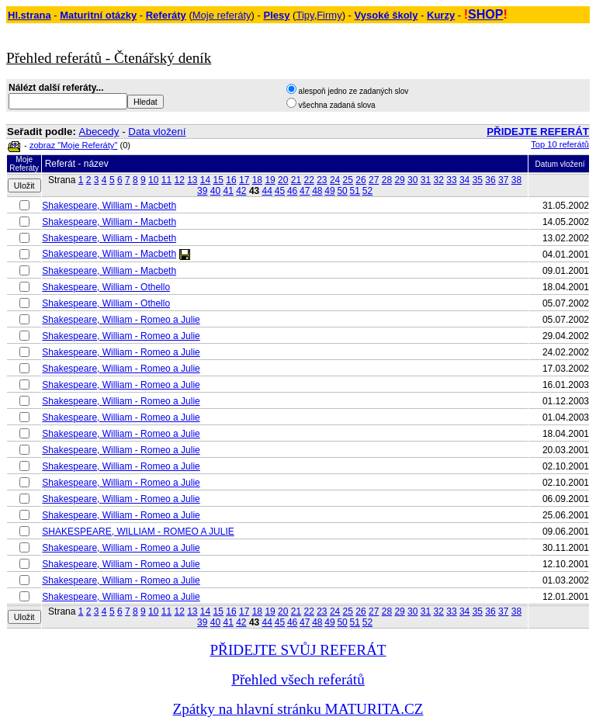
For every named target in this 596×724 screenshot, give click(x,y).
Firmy (329, 15)
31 (426, 180)
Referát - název (77, 163)
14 (205, 180)
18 (257, 180)
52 (367, 190)
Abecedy (99, 131)
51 (355, 190)
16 (231, 180)
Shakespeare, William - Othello (106, 287)
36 (490, 180)
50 (342, 190)
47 (305, 190)
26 (360, 180)
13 (192, 180)
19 (270, 180)
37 (503, 180)
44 (267, 190)
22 (308, 180)
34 (464, 180)
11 (166, 180)
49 (329, 190)
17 (244, 180)
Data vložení (156, 131)
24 (335, 180)
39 (202, 190)
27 (374, 180)
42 (241, 190)
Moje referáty (221, 15)
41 (228, 190)
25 (348, 180)
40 (215, 190)
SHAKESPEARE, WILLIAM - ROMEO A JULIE (138, 531)
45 (280, 190)
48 (317, 190)
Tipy (305, 15)
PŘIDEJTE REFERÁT (538, 131)
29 (399, 180)
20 (283, 180)
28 (387, 180)
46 (292, 190)
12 (179, 180)
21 (296, 180)
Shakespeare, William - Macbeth (109, 205)
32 (439, 180)
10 (153, 180)
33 (451, 180)
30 (412, 180)
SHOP (485, 14)
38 (516, 180)
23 (322, 180)
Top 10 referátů (560, 144)
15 (218, 180)
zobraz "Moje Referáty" (73, 145)
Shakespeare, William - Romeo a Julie (120, 319)
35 (478, 180)
